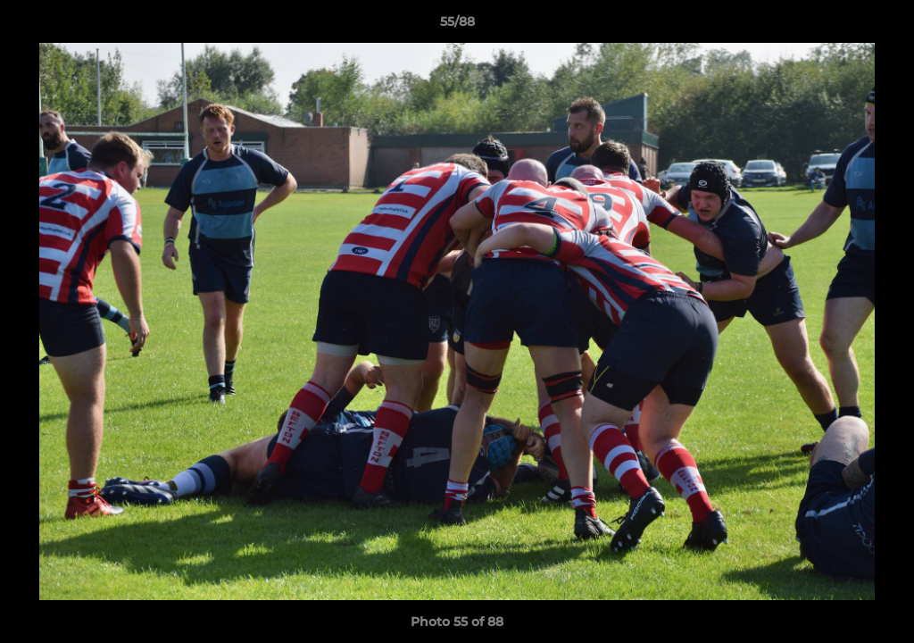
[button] (882, 26)
